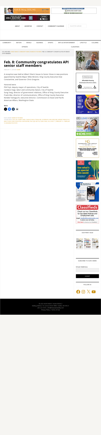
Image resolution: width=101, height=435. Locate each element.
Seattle (37, 121)
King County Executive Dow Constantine (16, 121)
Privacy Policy (45, 310)
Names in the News (17, 118)
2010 (13, 119)
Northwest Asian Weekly (50, 35)
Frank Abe (38, 119)
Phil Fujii (32, 121)
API (16, 119)
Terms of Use (55, 310)
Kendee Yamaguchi (63, 119)
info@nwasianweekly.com (56, 308)
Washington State (11, 123)
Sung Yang (44, 121)
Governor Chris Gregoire (49, 119)
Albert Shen (21, 119)
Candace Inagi (30, 119)
